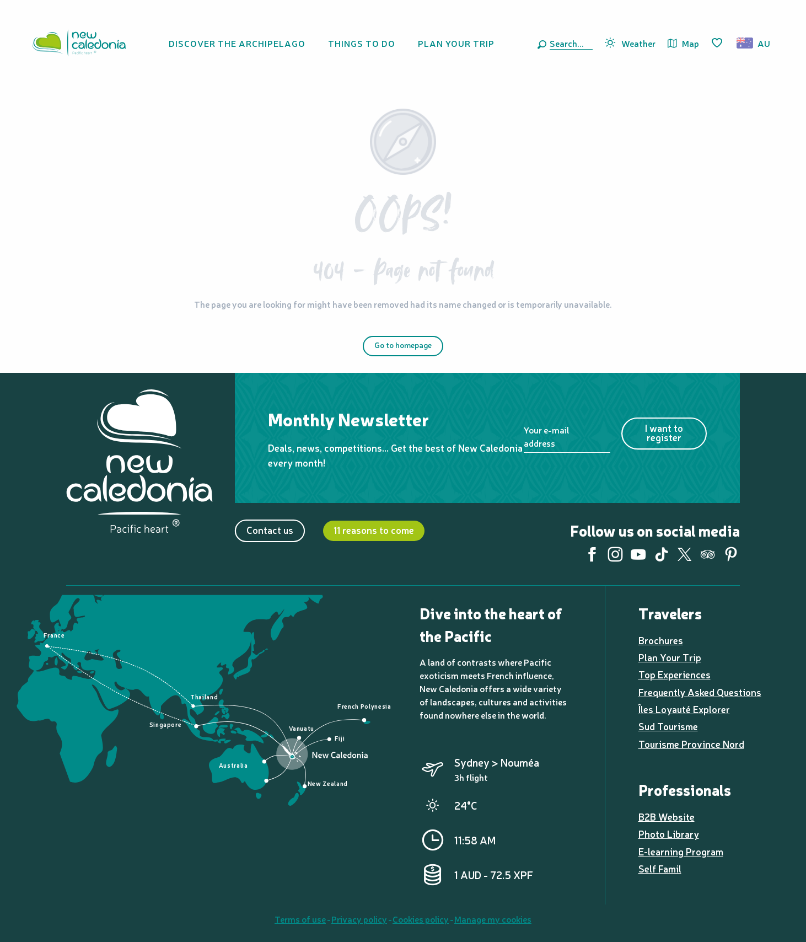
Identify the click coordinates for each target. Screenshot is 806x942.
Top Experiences (674, 674)
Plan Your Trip (669, 657)
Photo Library (668, 833)
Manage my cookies (492, 919)
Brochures (660, 640)
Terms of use (300, 919)
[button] (569, 43)
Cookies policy (421, 919)
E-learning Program (680, 851)
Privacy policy (359, 919)
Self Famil (659, 868)
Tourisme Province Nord (691, 743)
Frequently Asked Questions (699, 692)
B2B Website (666, 816)
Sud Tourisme (668, 726)
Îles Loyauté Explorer (684, 709)
